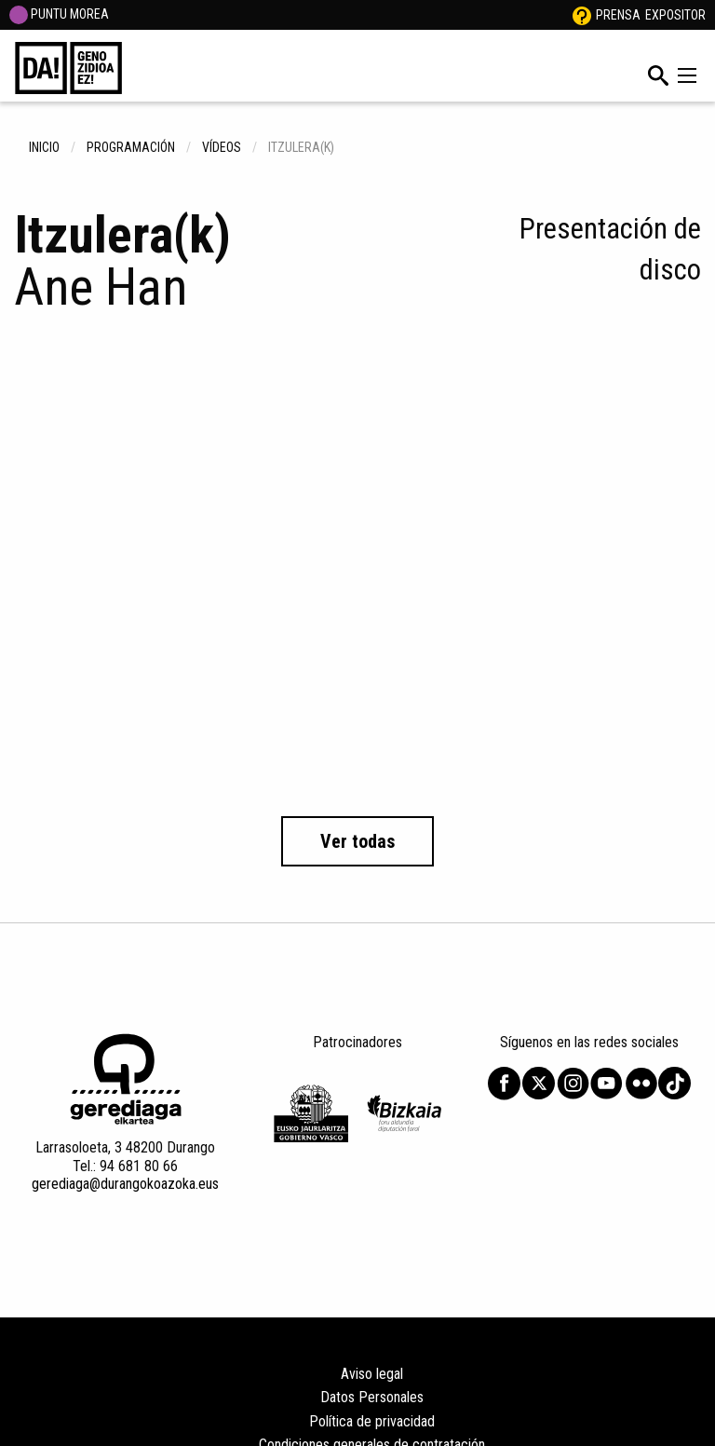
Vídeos (221, 147)
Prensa (618, 14)
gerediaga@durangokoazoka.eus (125, 1184)
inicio (44, 147)
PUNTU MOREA (59, 14)
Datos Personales (372, 1397)
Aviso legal (372, 1374)
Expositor (675, 14)
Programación (131, 147)
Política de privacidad (372, 1421)
